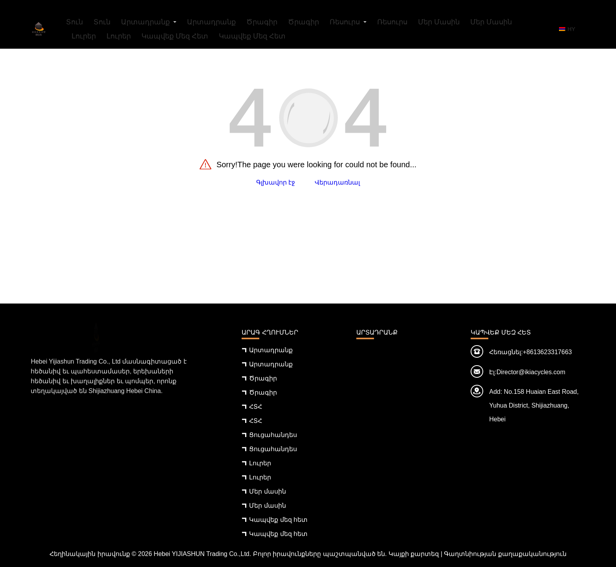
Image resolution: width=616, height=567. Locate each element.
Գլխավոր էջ (275, 182)
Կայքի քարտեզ (414, 554)
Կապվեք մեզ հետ (174, 36)
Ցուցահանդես (273, 435)
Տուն (74, 22)
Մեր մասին (439, 22)
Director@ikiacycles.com (531, 372)
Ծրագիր (261, 22)
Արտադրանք (145, 22)
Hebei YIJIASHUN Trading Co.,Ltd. (202, 554)
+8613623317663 (547, 352)
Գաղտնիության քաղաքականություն (505, 554)
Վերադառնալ (337, 182)
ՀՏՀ (255, 406)
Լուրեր (84, 36)
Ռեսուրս (345, 22)
